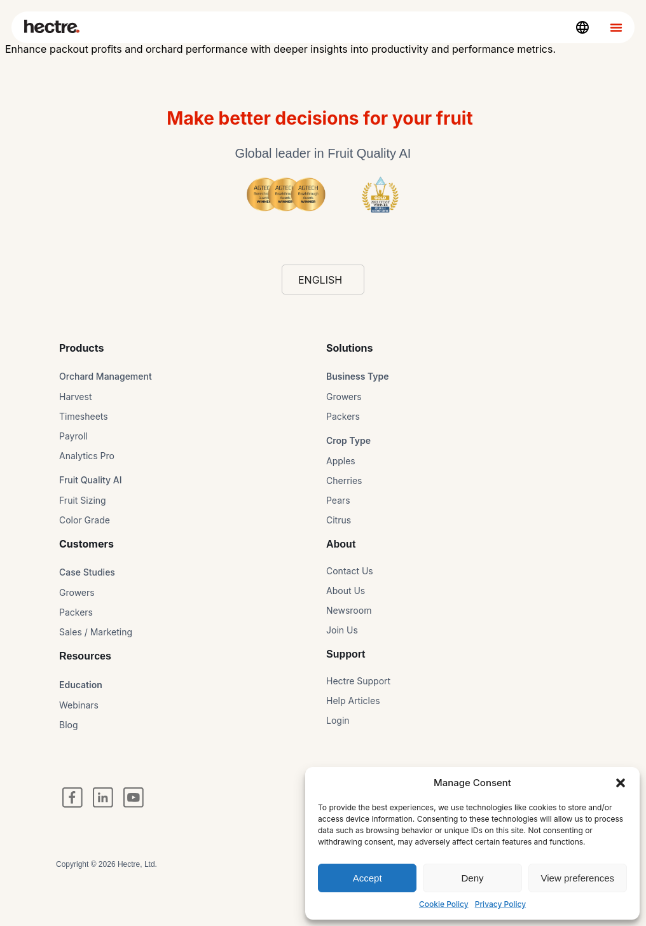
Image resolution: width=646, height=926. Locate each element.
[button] (620, 783)
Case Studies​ (87, 572)
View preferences (578, 878)
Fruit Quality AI (90, 479)
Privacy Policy (500, 904)
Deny (472, 878)
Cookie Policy (444, 904)
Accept (367, 878)
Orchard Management (105, 376)
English (320, 279)
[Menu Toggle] (616, 27)
